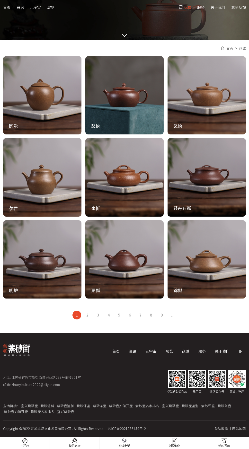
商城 (187, 7)
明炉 (13, 290)
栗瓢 (95, 290)
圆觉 (13, 126)
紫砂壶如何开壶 (121, 405)
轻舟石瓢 (182, 208)
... (172, 314)
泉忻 (95, 208)
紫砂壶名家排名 (147, 405)
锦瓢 (177, 290)
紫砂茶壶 (100, 405)
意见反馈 (238, 7)
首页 (6, 7)
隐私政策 (221, 428)
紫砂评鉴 (83, 405)
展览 (50, 7)
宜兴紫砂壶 (29, 405)
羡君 (13, 208)
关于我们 (218, 7)
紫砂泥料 (47, 405)
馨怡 (95, 126)
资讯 (20, 7)
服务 (201, 7)
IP (240, 351)
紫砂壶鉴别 (65, 405)
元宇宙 (35, 7)
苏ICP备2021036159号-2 (127, 428)
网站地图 (239, 428)
